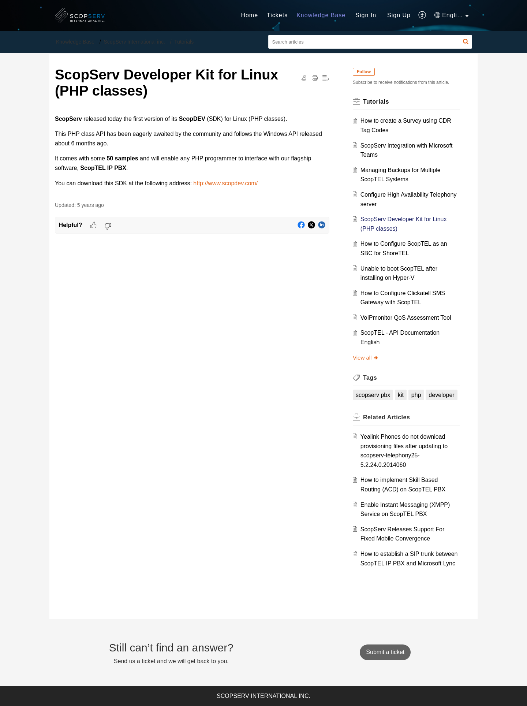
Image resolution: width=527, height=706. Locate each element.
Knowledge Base (75, 42)
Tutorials (184, 42)
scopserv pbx (373, 395)
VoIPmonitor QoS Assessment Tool (405, 318)
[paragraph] (192, 151)
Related (386, 417)
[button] (465, 41)
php (416, 395)
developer (441, 395)
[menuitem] (366, 15)
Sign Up (399, 15)
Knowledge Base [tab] (320, 15)
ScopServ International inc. (134, 42)
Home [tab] (249, 15)
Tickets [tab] (277, 15)
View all (366, 357)
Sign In (365, 15)
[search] (370, 42)
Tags (370, 378)
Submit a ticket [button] (385, 652)
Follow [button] (364, 71)
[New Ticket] (385, 652)
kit (401, 395)
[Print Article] (315, 78)
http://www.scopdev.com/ (225, 183)
